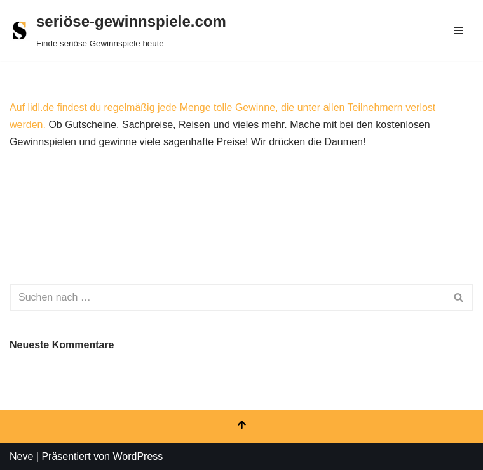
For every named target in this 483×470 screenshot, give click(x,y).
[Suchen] (227, 297)
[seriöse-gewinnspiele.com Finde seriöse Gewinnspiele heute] (118, 30)
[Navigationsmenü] (458, 30)
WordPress (137, 456)
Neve (21, 456)
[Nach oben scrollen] (241, 426)
